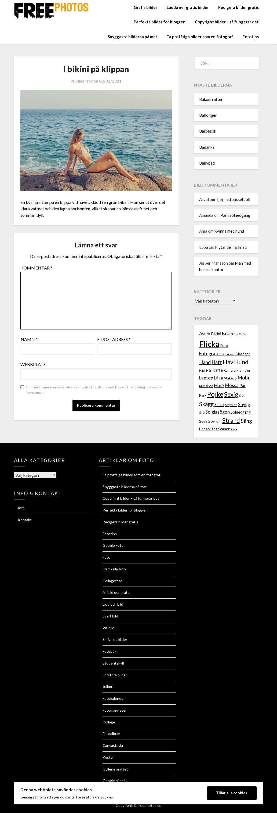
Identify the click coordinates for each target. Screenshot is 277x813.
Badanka (206, 147)
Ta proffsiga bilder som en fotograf (200, 36)
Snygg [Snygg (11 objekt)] (244, 404)
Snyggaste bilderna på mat (132, 36)
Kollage (109, 722)
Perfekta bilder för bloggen (159, 21)
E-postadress (113, 339)
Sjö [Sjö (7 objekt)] (241, 395)
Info (21, 508)
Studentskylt (114, 663)
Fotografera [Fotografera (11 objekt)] (211, 353)
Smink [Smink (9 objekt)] (219, 404)
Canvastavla (113, 745)
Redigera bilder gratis (238, 7)
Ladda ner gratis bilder (188, 7)
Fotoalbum (111, 733)
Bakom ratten (211, 99)
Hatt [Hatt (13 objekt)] (217, 362)
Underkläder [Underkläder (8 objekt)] (209, 429)
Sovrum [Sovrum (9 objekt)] (214, 421)
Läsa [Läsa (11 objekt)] (218, 378)
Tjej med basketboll (233, 199)
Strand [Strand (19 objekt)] (231, 420)
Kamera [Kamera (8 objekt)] (230, 370)
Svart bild (110, 616)
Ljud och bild (113, 604)
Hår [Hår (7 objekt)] (209, 370)
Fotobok (109, 651)
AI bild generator (117, 592)
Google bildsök (115, 780)
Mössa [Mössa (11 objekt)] (232, 385)
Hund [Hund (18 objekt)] (241, 361)
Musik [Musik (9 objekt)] (219, 385)
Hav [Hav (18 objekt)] (228, 361)
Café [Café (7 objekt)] (242, 334)
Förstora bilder (115, 675)
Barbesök (207, 131)
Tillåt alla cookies (231, 793)
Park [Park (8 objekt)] (202, 395)
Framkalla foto (114, 569)
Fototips (250, 36)
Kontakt (25, 519)
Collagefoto (112, 580)
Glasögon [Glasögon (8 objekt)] (242, 354)
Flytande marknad (231, 247)
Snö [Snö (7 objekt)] (202, 412)
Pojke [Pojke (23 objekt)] (215, 394)
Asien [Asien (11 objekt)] (204, 333)
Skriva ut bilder (115, 639)
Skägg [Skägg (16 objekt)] (206, 404)
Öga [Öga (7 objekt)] (234, 429)
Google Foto (113, 545)
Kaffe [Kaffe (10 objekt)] (217, 370)
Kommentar (36, 267)
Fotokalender (114, 698)
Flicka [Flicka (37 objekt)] (209, 344)
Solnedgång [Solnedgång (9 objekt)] (241, 412)
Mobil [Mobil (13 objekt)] (244, 378)
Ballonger (208, 115)
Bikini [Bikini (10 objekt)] (216, 333)
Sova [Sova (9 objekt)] (203, 421)
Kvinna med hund (229, 231)
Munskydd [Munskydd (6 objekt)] (206, 386)
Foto (106, 557)
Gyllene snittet (115, 769)
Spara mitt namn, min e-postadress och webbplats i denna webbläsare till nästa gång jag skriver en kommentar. (94, 390)
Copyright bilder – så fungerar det (227, 21)
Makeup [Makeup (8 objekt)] (230, 378)
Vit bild (108, 628)
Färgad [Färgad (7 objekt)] (230, 354)
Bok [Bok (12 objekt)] (226, 333)
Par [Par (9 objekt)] (242, 385)
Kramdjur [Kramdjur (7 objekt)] (243, 370)
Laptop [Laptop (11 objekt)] (206, 378)
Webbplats (33, 364)
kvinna (32, 202)
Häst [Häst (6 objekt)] (202, 370)
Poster (108, 757)
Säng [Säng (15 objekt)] (246, 421)
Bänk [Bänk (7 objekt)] (234, 334)
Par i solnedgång (235, 215)
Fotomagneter (115, 710)
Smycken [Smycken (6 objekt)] (231, 405)
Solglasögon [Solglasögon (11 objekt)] (217, 412)
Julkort (108, 686)
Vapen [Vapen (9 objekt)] (225, 429)
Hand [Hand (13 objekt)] (205, 362)
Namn (29, 339)
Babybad (207, 163)
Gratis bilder (145, 7)
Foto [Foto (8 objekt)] (224, 345)
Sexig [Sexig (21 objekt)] (231, 394)
